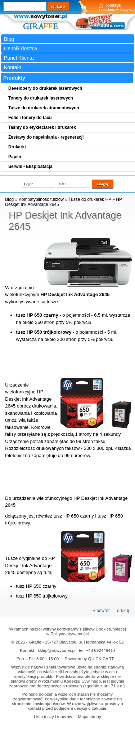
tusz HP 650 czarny (36, 586)
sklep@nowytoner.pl (57, 650)
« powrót (101, 610)
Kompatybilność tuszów (41, 199)
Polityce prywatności (69, 633)
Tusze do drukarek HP (89, 199)
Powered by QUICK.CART (89, 658)
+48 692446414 (100, 650)
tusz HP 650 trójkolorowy (41, 596)
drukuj (123, 610)
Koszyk (113, 5)
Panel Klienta (19, 58)
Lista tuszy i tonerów (53, 716)
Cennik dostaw (20, 48)
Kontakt (12, 67)
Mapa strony (89, 716)
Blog (9, 39)
